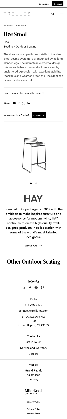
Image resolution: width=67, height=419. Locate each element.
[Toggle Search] (52, 14)
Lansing (34, 379)
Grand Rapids (33, 370)
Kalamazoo (33, 375)
